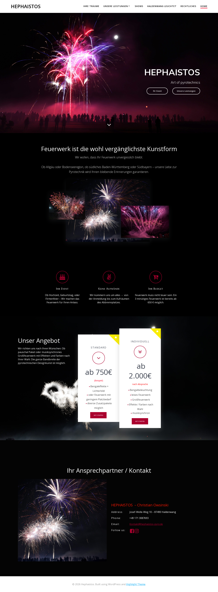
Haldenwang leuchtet (161, 6)
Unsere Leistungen (115, 6)
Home (203, 6)
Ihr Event (151, 91)
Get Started (98, 416)
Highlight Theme (135, 584)
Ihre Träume (91, 6)
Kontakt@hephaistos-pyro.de (146, 525)
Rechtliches (188, 6)
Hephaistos (25, 6)
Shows (139, 6)
